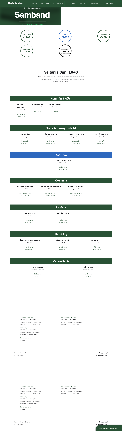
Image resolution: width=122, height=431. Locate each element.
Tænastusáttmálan (101, 355)
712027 (88, 276)
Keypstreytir (103, 353)
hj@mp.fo (101, 141)
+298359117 (29, 249)
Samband (94, 3)
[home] (16, 3)
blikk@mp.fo (32, 329)
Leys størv (84, 3)
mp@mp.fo (33, 319)
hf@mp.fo (37, 111)
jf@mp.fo (97, 247)
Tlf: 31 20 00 (23, 319)
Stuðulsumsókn (19, 355)
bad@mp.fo (63, 167)
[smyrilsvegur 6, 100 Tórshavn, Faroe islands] (32, 307)
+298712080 (63, 169)
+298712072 (76, 143)
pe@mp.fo (54, 111)
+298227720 (29, 222)
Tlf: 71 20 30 (23, 340)
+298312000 (50, 195)
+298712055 (101, 143)
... (120, 1)
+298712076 (21, 116)
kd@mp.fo (29, 220)
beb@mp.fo (21, 114)
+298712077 (25, 143)
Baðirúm (60, 3)
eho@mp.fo (63, 247)
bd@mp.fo (25, 141)
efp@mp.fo (76, 141)
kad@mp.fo (63, 220)
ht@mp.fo (37, 274)
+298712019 (76, 195)
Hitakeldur (34, 3)
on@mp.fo (88, 274)
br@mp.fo (50, 141)
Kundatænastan (72, 3)
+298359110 (63, 249)
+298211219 (63, 222)
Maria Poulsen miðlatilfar (22, 353)
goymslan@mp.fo (25, 193)
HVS (53, 3)
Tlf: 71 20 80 (64, 319)
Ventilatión (44, 3)
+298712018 (25, 195)
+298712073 (50, 143)
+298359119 (97, 249)
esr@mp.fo (29, 247)
